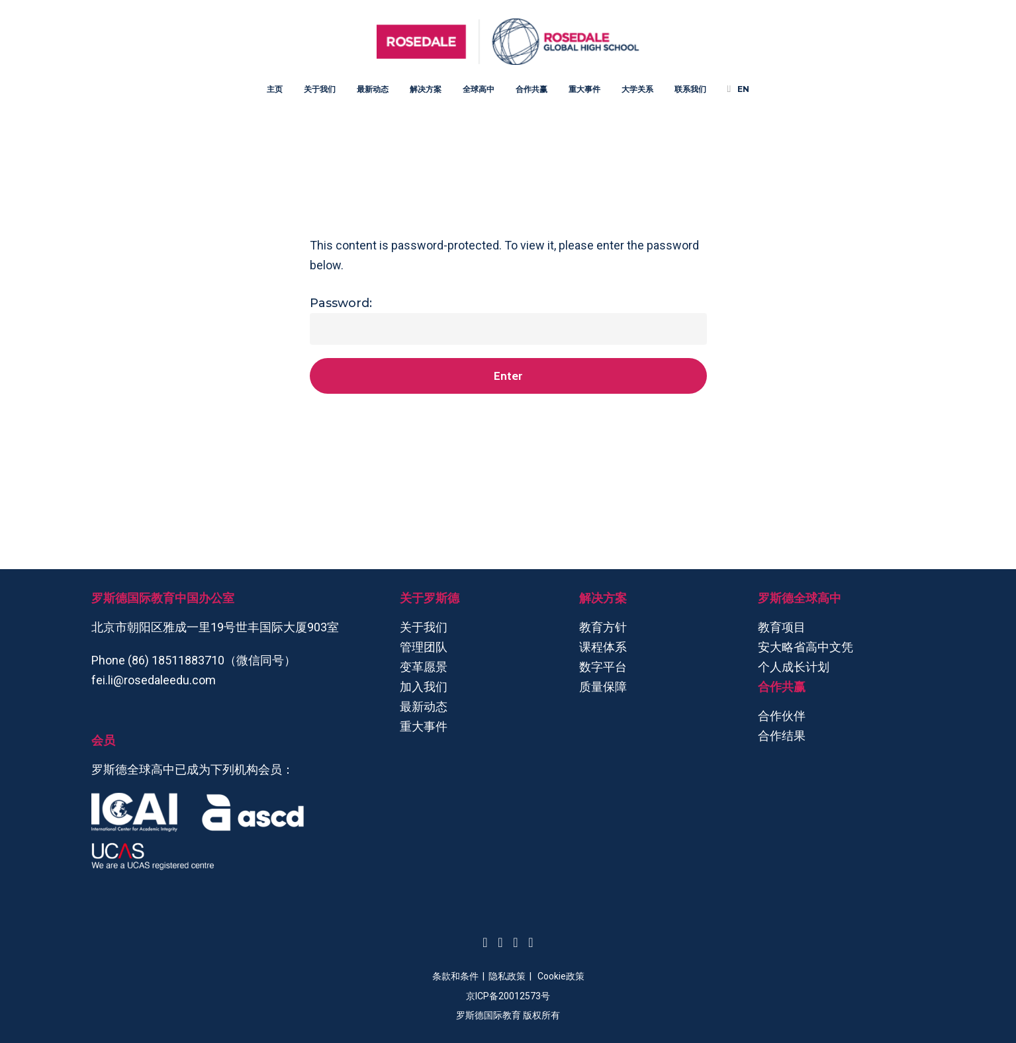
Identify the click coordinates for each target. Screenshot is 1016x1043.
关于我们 (423, 627)
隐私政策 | (512, 976)
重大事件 (423, 726)
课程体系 (603, 647)
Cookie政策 (560, 976)
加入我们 (423, 687)
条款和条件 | (460, 976)
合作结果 (782, 736)
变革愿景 (423, 667)
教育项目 (782, 627)
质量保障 (603, 687)
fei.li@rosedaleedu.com (153, 680)
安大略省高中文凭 (805, 647)
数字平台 (603, 667)
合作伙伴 (782, 716)
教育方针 (603, 627)
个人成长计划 (793, 667)
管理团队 (423, 647)
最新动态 (423, 706)
